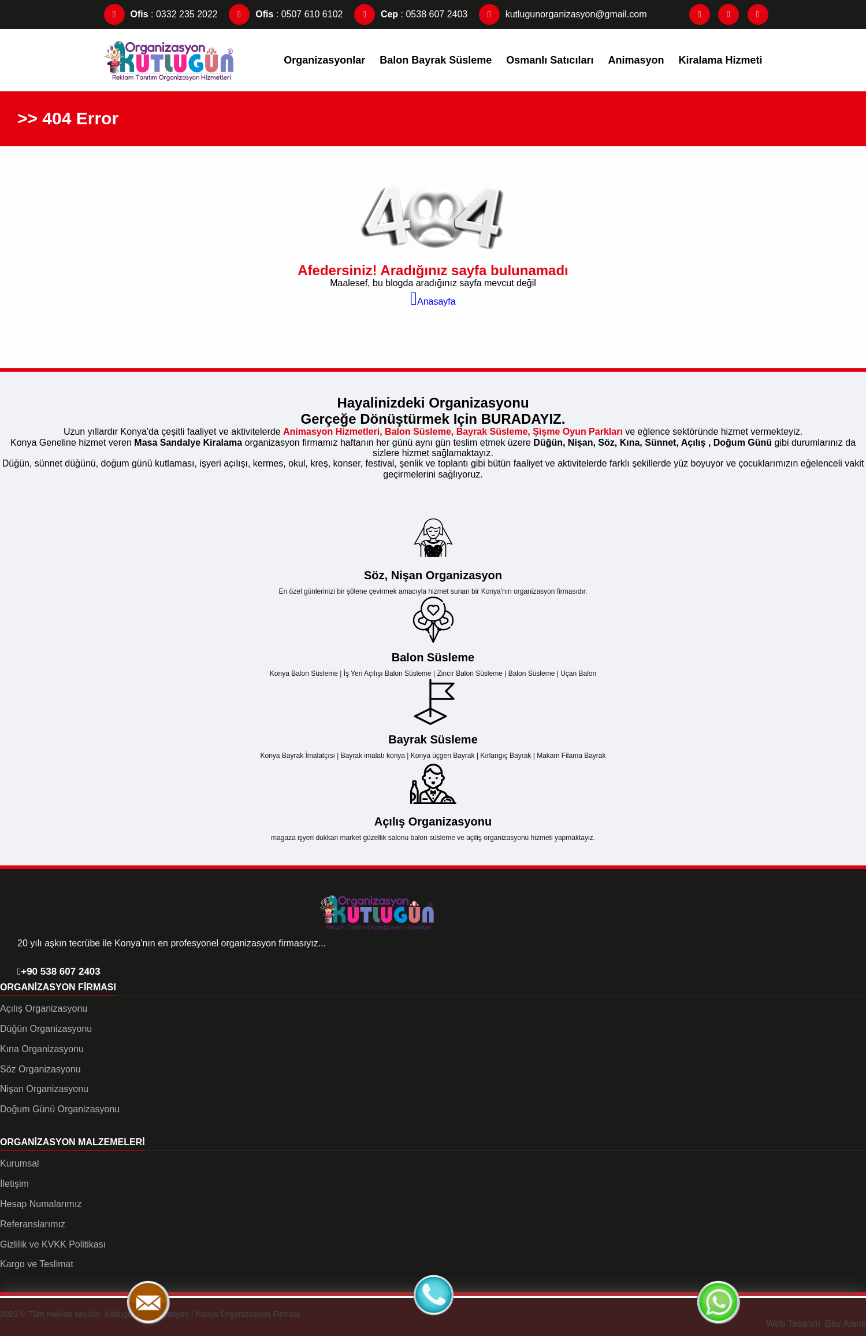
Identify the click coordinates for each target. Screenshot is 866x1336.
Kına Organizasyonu (42, 1049)
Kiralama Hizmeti (720, 60)
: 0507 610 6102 (286, 14)
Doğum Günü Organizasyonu (60, 1109)
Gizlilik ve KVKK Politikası (53, 1244)
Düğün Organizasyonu (46, 1029)
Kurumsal (19, 1163)
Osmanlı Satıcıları (549, 60)
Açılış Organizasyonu (43, 1008)
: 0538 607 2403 (410, 14)
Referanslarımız (32, 1224)
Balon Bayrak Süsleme (436, 60)
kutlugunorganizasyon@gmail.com (563, 14)
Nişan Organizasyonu (44, 1089)
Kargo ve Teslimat (36, 1264)
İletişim (14, 1184)
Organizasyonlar (324, 60)
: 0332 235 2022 (161, 14)
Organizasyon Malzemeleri (72, 1142)
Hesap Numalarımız (40, 1204)
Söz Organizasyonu (40, 1069)
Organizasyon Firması (58, 987)
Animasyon (636, 60)
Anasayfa (432, 301)
